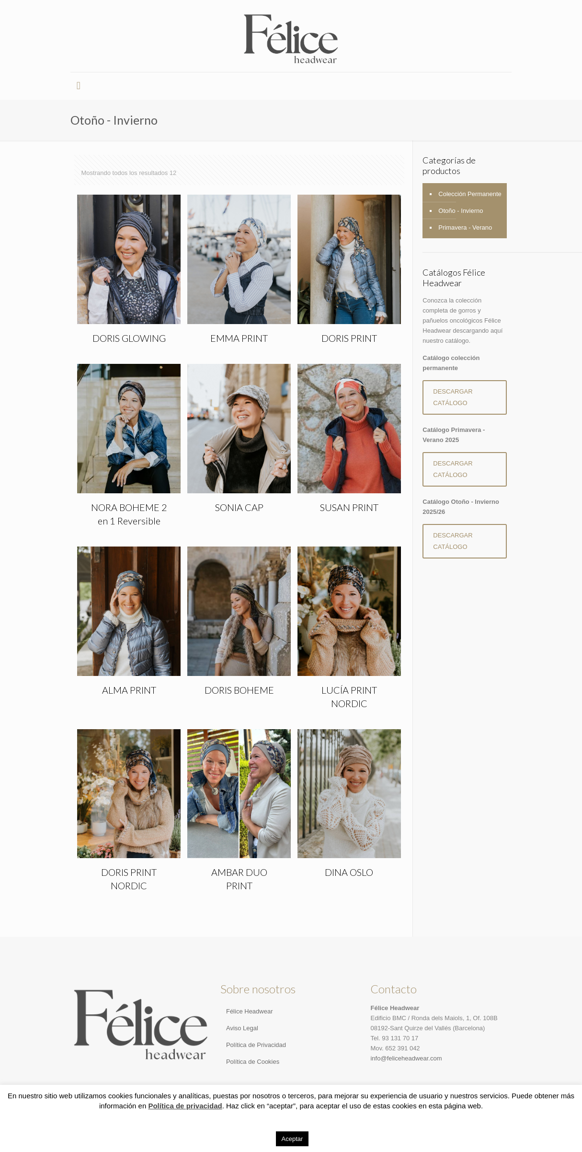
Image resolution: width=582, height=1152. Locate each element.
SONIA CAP (239, 507)
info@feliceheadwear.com (406, 1058)
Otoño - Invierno (460, 210)
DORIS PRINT (349, 338)
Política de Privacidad (256, 1044)
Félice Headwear (249, 1011)
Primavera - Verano (465, 227)
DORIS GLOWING (129, 338)
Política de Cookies (252, 1061)
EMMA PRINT (239, 338)
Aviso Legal (242, 1028)
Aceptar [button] (292, 1138)
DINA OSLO (349, 872)
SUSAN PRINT (349, 507)
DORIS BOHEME (239, 690)
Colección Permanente (470, 194)
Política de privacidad (185, 1106)
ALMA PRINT (129, 690)
